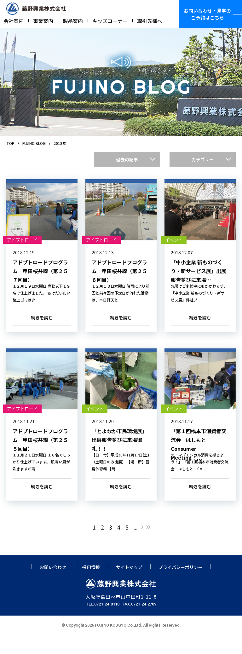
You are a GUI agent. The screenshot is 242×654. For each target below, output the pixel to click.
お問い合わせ (53, 586)
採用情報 (91, 586)
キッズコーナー (110, 21)
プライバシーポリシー (180, 586)
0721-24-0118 (106, 623)
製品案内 (73, 21)
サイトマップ (129, 586)
